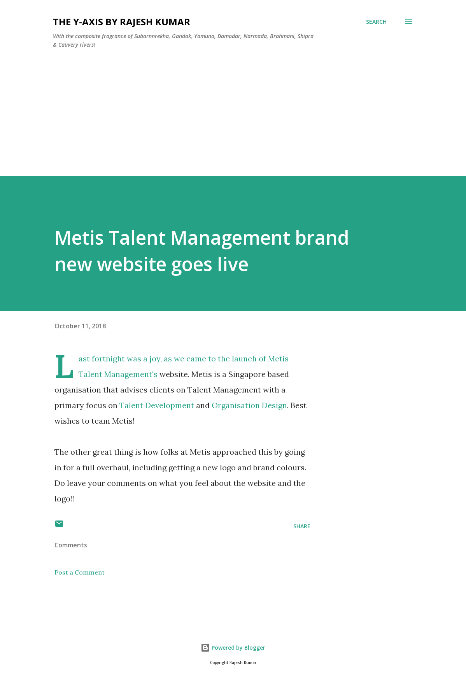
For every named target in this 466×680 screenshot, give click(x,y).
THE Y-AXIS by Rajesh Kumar (121, 21)
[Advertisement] (233, 121)
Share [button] (301, 526)
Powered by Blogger (233, 647)
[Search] (376, 21)
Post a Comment (79, 572)
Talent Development (157, 405)
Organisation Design (249, 405)
